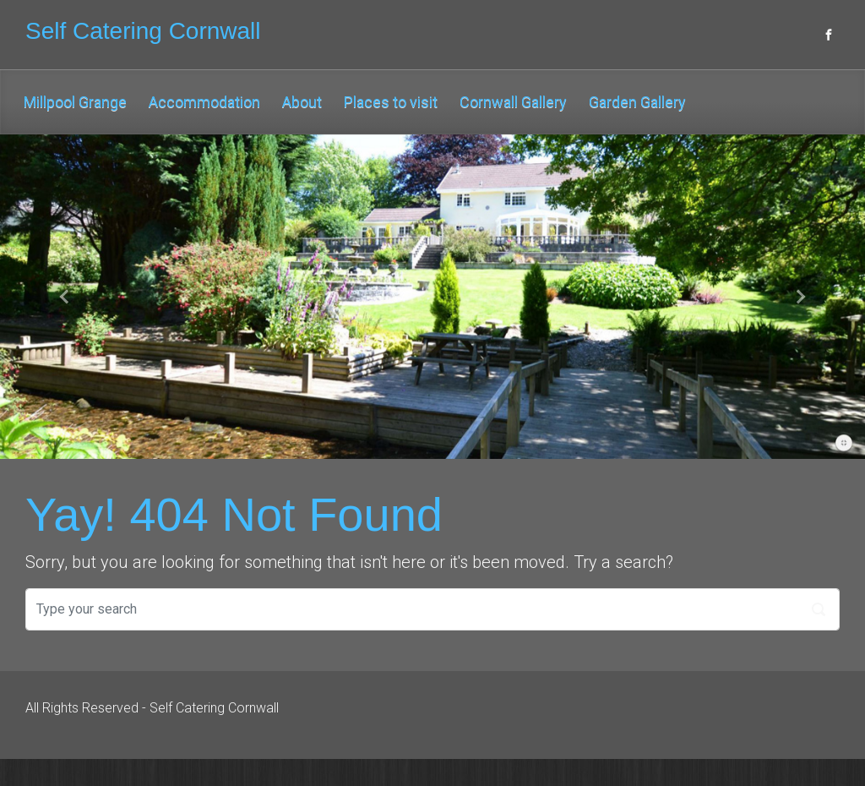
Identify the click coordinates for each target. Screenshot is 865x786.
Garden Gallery (637, 102)
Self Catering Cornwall (143, 31)
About (302, 102)
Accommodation (204, 102)
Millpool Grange (75, 102)
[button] (65, 296)
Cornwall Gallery (513, 102)
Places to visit (391, 102)
